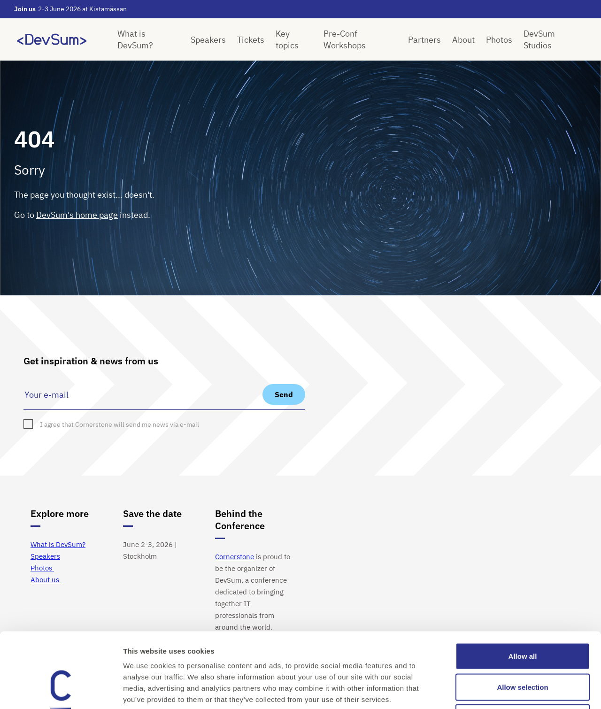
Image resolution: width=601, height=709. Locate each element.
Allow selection (522, 617)
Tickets (250, 39)
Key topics (287, 39)
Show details (493, 690)
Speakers (208, 39)
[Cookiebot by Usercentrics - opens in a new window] (61, 691)
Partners (424, 39)
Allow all (523, 586)
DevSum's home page (77, 214)
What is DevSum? (135, 39)
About (463, 39)
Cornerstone (234, 556)
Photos (499, 39)
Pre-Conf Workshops (345, 39)
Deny (523, 647)
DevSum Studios (539, 39)
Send (284, 394)
